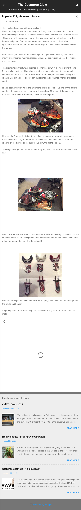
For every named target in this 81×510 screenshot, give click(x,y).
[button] (77, 17)
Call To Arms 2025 (12, 404)
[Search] (77, 5)
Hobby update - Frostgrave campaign (23, 436)
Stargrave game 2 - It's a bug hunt (21, 468)
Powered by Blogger (40, 505)
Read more (73, 428)
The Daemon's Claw (32, 5)
